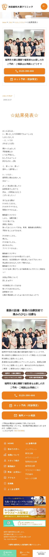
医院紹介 (9, 466)
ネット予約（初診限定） (24, 79)
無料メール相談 (24, 415)
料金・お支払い (12, 472)
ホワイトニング (32, 457)
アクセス (9, 477)
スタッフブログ (8, 96)
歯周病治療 (30, 466)
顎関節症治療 (31, 462)
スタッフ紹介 (11, 460)
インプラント (31, 449)
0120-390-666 (24, 71)
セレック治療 (31, 478)
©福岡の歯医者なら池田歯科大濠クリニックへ (24, 544)
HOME (9, 443)
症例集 (8, 483)
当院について (11, 455)
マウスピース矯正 (33, 470)
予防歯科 (29, 474)
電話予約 (8, 554)
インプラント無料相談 (41, 553)
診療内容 (32, 443)
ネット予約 (24, 554)
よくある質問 (11, 489)
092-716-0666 (19, 430)
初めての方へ (11, 449)
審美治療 (29, 453)
